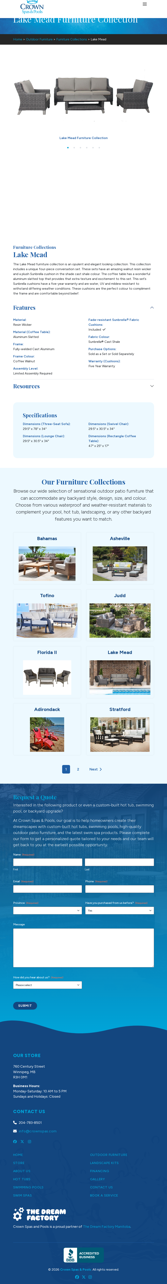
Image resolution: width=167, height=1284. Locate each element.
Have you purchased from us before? (116, 903)
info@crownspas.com (38, 1131)
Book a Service (104, 1195)
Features (24, 307)
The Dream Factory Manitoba (106, 1226)
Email (23, 881)
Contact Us (101, 1187)
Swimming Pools (28, 1187)
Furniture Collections (71, 39)
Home (17, 39)
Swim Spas (22, 1195)
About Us (22, 1171)
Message (19, 924)
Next (95, 769)
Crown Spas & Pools (75, 1269)
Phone (96, 881)
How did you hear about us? (38, 977)
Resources (26, 386)
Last (87, 869)
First (15, 869)
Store (19, 1163)
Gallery (97, 1179)
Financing (99, 1171)
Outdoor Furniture (39, 39)
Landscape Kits (104, 1163)
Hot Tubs (22, 1179)
